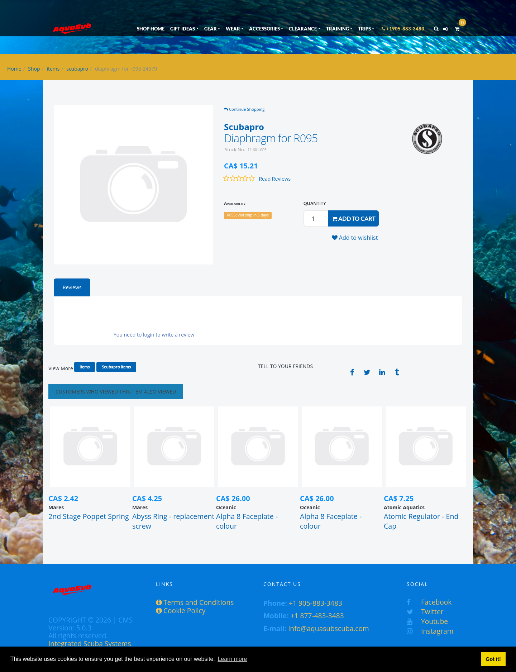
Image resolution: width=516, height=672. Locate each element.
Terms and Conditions (195, 602)
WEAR (233, 29)
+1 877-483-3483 (317, 615)
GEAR (210, 29)
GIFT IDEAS (182, 29)
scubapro (77, 68)
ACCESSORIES (264, 29)
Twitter (425, 611)
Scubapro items (116, 367)
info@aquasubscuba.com (328, 628)
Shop (34, 68)
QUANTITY (315, 203)
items (53, 68)
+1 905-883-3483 (315, 603)
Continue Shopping (244, 109)
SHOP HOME (150, 29)
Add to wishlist (355, 238)
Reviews (72, 287)
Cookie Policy (180, 610)
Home (14, 68)
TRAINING (337, 29)
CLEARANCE (303, 29)
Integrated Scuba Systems (89, 643)
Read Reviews (275, 178)
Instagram (430, 631)
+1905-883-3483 (403, 29)
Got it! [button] (493, 659)
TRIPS (364, 29)
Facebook (429, 602)
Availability (234, 203)
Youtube (427, 621)
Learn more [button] (232, 659)
